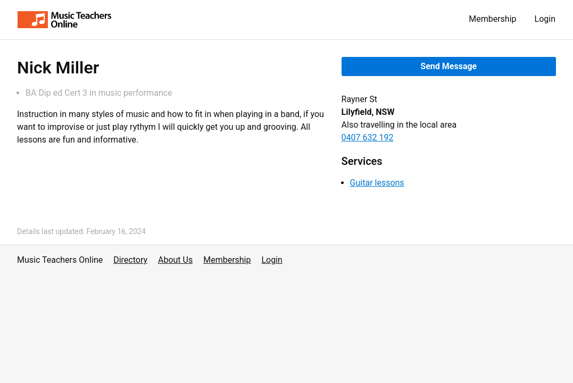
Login (545, 19)
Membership (492, 19)
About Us (175, 260)
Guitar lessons (377, 183)
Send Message (448, 66)
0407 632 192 (368, 137)
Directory (130, 260)
